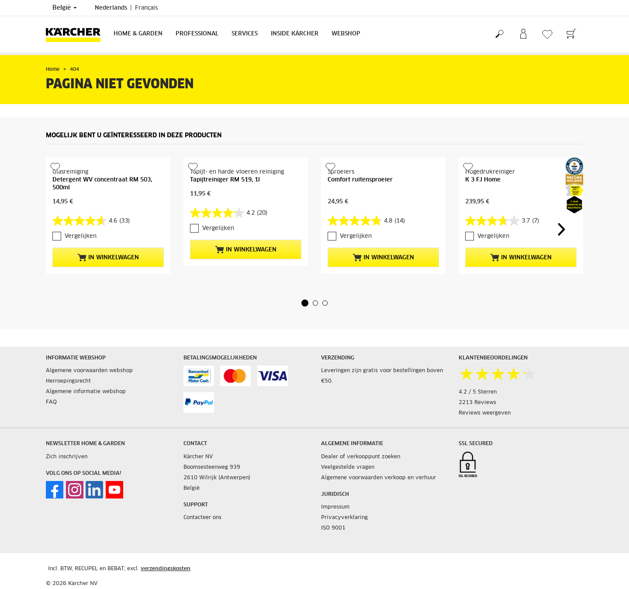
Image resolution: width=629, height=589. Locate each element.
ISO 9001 (333, 528)
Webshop (346, 34)
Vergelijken (81, 236)
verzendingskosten (165, 569)
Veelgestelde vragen (347, 467)
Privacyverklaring (344, 517)
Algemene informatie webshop (86, 391)
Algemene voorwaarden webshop (89, 370)
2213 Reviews (477, 402)
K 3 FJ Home (483, 180)
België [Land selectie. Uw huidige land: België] (64, 8)
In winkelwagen (108, 257)
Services (245, 34)
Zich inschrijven (66, 457)
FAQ (51, 402)
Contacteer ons (202, 517)
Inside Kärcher (294, 34)
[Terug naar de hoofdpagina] (76, 34)
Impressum (335, 507)
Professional (197, 34)
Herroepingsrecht (68, 381)
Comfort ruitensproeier (360, 180)
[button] (304, 303)
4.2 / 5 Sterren (478, 392)
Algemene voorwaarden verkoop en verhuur (378, 478)
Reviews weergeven (485, 413)
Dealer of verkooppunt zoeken (360, 457)
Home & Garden (138, 34)
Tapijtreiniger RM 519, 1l (225, 180)
